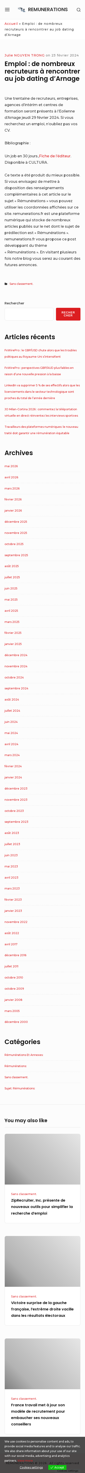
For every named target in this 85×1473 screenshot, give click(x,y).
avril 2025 (11, 610)
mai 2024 (11, 733)
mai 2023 (11, 866)
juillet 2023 (12, 844)
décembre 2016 (15, 955)
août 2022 (12, 933)
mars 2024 (12, 755)
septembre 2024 (16, 688)
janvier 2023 (13, 910)
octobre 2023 (14, 811)
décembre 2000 (16, 1022)
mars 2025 (12, 622)
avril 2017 (11, 944)
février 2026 (13, 499)
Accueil (11, 24)
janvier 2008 (13, 1000)
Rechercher (14, 303)
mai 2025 (11, 599)
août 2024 (12, 699)
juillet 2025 (12, 577)
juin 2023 (11, 855)
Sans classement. (21, 283)
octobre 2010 (14, 977)
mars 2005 (12, 1011)
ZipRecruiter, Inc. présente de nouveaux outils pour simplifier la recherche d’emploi (42, 1207)
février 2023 (13, 899)
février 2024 (13, 766)
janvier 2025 (13, 644)
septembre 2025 (16, 555)
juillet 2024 (12, 710)
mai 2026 (11, 466)
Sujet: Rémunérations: (20, 1088)
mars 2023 (12, 888)
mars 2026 (12, 488)
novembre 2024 (16, 666)
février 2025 (13, 633)
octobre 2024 (14, 677)
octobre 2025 (14, 544)
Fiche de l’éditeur (54, 156)
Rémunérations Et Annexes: (24, 1055)
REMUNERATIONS (48, 9)
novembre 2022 (16, 922)
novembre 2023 (16, 799)
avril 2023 (11, 877)
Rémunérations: (16, 1066)
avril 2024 (11, 744)
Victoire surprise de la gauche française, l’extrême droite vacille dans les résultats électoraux (42, 1309)
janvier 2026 (13, 510)
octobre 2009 (14, 988)
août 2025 (12, 566)
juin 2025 (11, 588)
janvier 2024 (13, 777)
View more (25, 1460)
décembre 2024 (16, 655)
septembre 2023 (16, 821)
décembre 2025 (16, 521)
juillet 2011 (11, 966)
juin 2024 (11, 722)
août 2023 (12, 833)
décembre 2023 (16, 788)
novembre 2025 (16, 533)
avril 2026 (11, 477)
